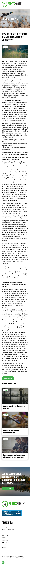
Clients (4, 537)
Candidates (5, 540)
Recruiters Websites (16, 558)
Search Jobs (5, 542)
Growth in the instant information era (11, 431)
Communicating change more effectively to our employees (14, 456)
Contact (4, 547)
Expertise (4, 545)
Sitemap (25, 558)
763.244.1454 (6, 521)
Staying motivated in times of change (14, 407)
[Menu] (26, 4)
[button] (8, 378)
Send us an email (7, 523)
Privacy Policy (18, 556)
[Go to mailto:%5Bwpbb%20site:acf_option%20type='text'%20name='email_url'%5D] (3, 562)
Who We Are (5, 535)
